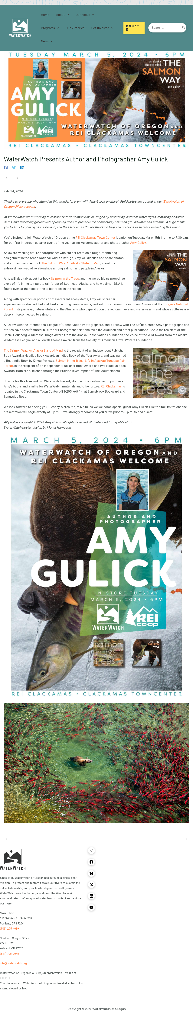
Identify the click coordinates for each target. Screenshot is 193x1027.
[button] (67, 14)
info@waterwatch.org (13, 963)
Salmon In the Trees (65, 278)
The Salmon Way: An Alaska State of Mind (70, 263)
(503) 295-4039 (9, 928)
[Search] (184, 27)
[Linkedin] (22, 167)
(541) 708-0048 (9, 953)
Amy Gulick (138, 243)
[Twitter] (14, 167)
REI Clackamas (111, 386)
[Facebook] (6, 167)
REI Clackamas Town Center (95, 237)
